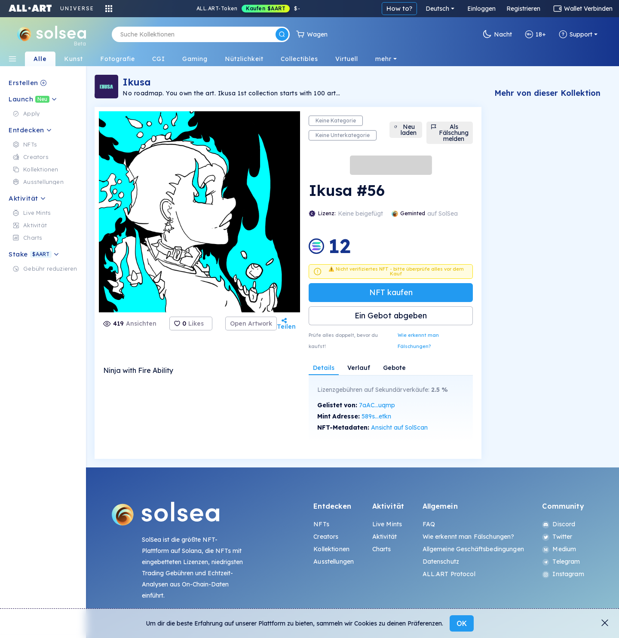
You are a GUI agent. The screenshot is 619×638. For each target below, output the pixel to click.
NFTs (321, 524)
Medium (559, 549)
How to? (399, 8)
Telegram (561, 561)
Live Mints (387, 524)
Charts (381, 549)
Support (575, 34)
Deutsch (437, 8)
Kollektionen (331, 549)
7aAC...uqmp (377, 405)
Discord (558, 524)
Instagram (563, 574)
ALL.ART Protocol (449, 574)
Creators (325, 536)
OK (462, 623)
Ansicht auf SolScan (399, 427)
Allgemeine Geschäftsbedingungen (473, 549)
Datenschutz (441, 561)
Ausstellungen (333, 561)
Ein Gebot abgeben (391, 316)
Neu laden (405, 130)
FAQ (429, 524)
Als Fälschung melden (450, 133)
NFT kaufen (391, 292)
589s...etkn (376, 416)
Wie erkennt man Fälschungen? (418, 340)
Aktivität (384, 536)
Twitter (557, 536)
